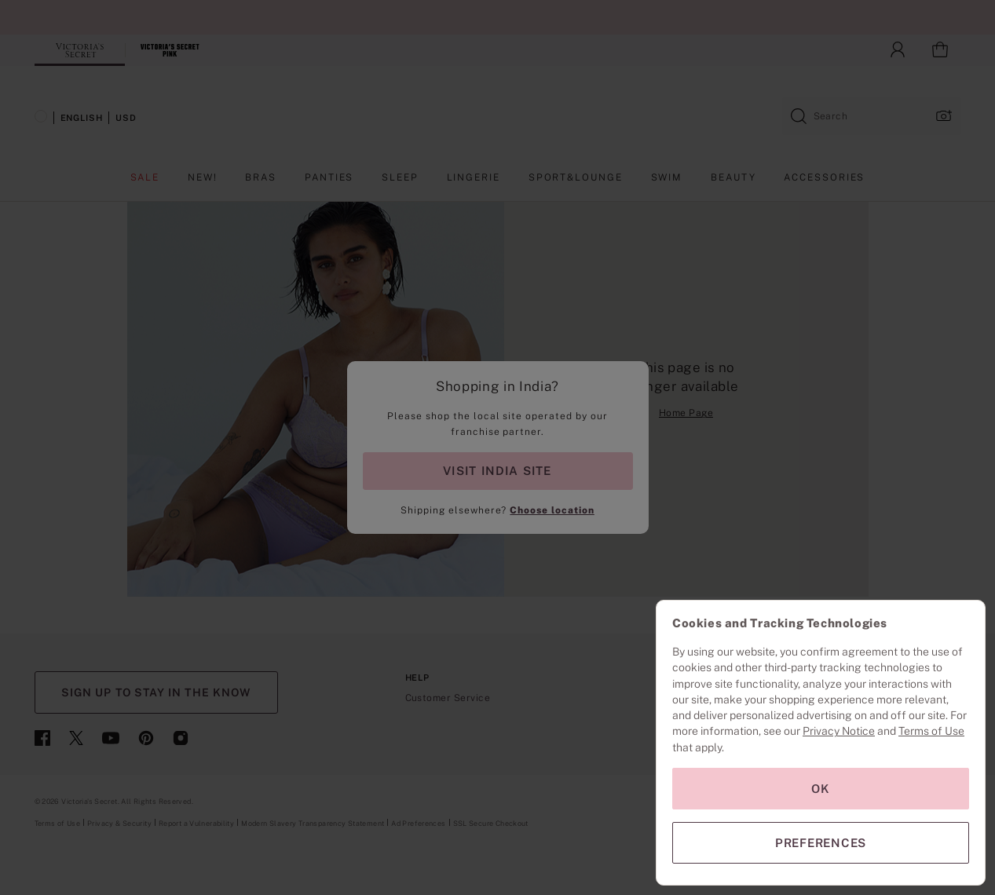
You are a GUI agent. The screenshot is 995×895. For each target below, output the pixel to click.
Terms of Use (931, 731)
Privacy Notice (839, 731)
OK (820, 788)
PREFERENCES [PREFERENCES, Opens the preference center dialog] (820, 842)
